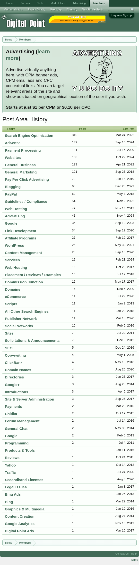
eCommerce (15, 297)
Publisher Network (21, 319)
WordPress (14, 245)
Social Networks (19, 326)
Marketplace (58, 3)
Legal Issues (16, 487)
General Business (20, 165)
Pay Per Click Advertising (27, 179)
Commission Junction (24, 282)
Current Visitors (13, 9)
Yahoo (10, 465)
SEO (9, 348)
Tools (40, 3)
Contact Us (122, 553)
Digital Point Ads (19, 531)
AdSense (12, 143)
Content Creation (20, 516)
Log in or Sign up (122, 15)
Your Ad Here (101, 22)
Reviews (12, 458)
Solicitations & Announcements (32, 340)
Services (12, 260)
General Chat (16, 428)
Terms (134, 559)
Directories (14, 377)
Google (11, 223)
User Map (56, 9)
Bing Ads (13, 494)
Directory (71, 9)
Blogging (13, 187)
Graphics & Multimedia (24, 509)
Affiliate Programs (20, 238)
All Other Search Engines (27, 311)
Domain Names (18, 370)
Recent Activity (36, 9)
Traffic (10, 472)
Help (134, 553)
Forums (25, 3)
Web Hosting (16, 209)
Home (9, 3)
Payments (13, 406)
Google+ (12, 385)
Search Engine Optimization (29, 135)
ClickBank (14, 362)
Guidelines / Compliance (26, 201)
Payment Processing (23, 150)
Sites (9, 333)
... (109, 9)
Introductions (16, 392)
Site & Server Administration (29, 399)
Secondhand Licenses (24, 480)
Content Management (23, 253)
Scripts (11, 304)
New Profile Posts (92, 9)
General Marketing (21, 172)
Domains (12, 289)
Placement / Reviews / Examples (33, 275)
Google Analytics (20, 524)
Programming (17, 443)
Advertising (15, 216)
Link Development (20, 231)
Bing (9, 502)
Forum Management (22, 421)
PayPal (11, 194)
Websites (13, 158)
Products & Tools (20, 450)
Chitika (11, 414)
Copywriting (15, 355)
